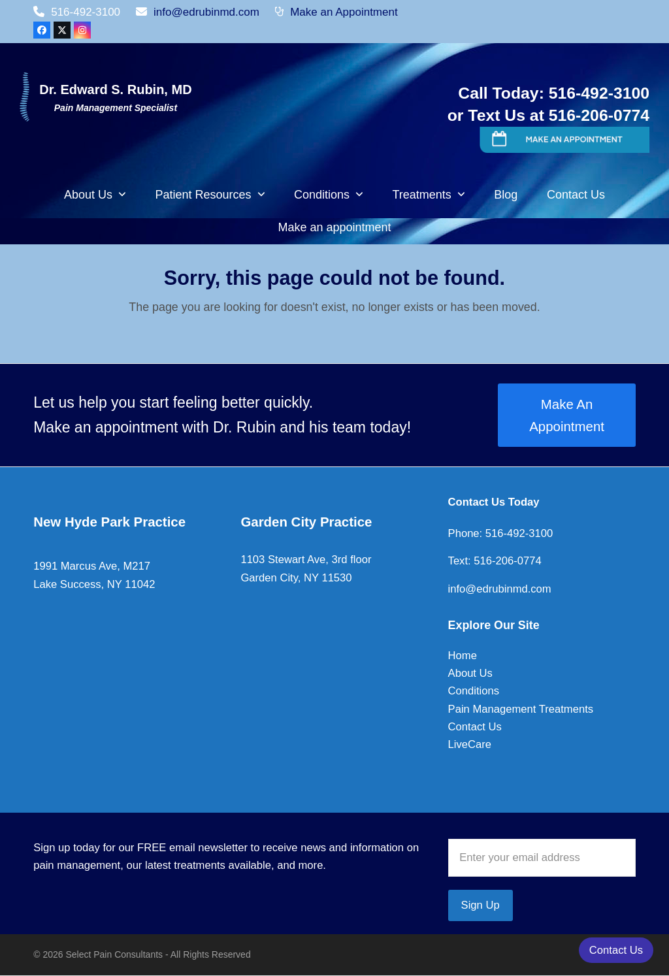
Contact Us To (484, 502)
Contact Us (475, 727)
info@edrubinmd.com (206, 12)
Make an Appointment (343, 12)
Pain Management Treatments (521, 709)
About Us (470, 673)
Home (462, 655)
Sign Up (480, 905)
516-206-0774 (506, 561)
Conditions (473, 691)
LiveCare (469, 744)
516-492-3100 (517, 533)
